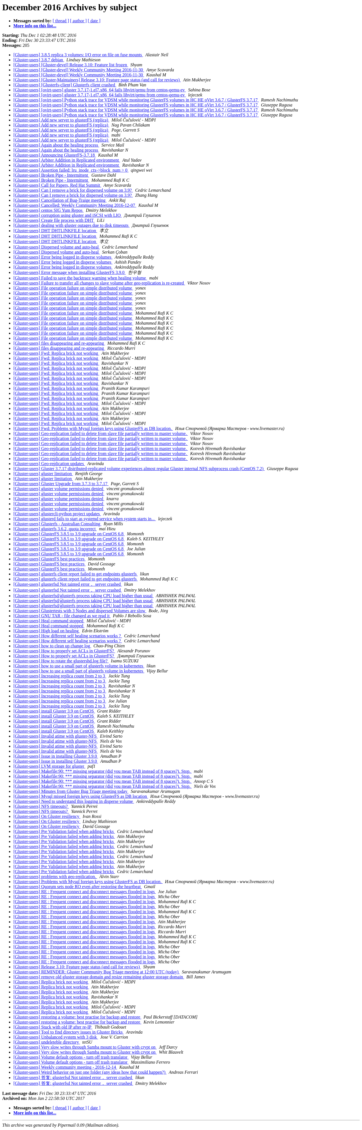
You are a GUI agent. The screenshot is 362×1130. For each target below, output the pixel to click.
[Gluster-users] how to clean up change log (52, 645)
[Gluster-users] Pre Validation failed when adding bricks (64, 831)
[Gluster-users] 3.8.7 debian (38, 59)
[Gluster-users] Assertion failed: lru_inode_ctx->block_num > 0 (70, 170)
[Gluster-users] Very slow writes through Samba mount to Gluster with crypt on (85, 1047)
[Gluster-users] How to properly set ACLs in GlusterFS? (64, 650)
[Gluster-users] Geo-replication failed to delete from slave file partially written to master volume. (100, 433)
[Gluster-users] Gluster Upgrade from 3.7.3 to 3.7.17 (60, 483)
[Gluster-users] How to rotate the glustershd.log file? (61, 660)
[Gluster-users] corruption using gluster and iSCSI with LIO (67, 215)
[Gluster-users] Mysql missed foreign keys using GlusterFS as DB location (80, 796)
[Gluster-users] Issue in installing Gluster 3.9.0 (55, 756)
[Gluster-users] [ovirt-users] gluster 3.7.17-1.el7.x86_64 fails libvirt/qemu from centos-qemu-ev (99, 90)
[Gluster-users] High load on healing (46, 630)
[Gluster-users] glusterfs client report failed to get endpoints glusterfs (75, 574)
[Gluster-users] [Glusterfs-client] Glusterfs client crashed (64, 84)
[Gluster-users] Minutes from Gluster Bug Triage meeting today (70, 791)
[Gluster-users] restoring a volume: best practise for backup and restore (77, 1017)
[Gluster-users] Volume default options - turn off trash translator (70, 1057)
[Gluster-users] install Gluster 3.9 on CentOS (54, 711)
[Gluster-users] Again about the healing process (56, 145)
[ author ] (78, 20)
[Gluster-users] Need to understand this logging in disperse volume (73, 801)
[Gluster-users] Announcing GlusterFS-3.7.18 (54, 155)
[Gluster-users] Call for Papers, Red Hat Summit (57, 185)
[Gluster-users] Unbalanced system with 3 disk (55, 1037)
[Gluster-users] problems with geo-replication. (55, 876)
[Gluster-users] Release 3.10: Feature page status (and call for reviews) (77, 966)
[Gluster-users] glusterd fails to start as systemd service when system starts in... (84, 518)
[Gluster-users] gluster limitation (43, 473)
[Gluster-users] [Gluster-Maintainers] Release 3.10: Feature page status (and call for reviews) (97, 79)
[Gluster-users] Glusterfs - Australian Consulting (57, 523)
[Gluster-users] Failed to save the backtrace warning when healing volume (80, 278)
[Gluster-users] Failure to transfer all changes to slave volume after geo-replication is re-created (99, 283)
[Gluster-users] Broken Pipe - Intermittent (51, 175)
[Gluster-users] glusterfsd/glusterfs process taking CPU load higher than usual (83, 595)
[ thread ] (61, 20)
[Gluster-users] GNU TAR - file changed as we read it (62, 615)
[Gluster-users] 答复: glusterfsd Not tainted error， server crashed (73, 1077)
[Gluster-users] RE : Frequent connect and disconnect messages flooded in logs (84, 891)
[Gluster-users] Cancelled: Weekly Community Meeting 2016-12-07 (74, 205)
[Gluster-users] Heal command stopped (48, 620)
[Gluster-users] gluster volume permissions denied (58, 488)
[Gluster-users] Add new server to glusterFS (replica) (61, 120)
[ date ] (94, 20)
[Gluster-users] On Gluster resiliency (47, 816)
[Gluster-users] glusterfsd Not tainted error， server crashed (67, 584)
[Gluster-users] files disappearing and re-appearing (59, 343)
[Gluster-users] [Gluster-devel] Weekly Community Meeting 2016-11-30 (78, 69)
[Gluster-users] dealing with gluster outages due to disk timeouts (71, 225)
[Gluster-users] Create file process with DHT (54, 220)
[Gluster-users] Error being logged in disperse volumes (63, 257)
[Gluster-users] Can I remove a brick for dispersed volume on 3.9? (73, 190)
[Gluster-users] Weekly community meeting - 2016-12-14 (65, 1067)
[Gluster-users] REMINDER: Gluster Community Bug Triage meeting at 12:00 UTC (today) (96, 971)
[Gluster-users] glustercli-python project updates (57, 513)
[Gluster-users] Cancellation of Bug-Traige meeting (60, 200)
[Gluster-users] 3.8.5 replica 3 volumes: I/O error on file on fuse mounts (78, 54)
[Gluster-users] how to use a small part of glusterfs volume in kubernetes (78, 666)
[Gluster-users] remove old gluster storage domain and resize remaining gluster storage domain (98, 977)
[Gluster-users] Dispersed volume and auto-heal (56, 247)
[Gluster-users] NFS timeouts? (41, 806)
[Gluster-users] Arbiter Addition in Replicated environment (66, 160)
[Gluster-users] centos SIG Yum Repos (48, 210)
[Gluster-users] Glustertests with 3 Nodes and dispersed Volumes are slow (79, 610)
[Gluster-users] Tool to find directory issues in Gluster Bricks (68, 1032)
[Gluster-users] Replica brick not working (51, 982)
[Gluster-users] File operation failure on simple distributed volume (73, 288)
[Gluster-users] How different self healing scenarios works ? (67, 635)
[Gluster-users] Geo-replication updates (49, 463)
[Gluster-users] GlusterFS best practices (49, 559)
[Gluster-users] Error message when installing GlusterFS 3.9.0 (69, 272)
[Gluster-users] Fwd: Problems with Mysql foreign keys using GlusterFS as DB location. (93, 428)
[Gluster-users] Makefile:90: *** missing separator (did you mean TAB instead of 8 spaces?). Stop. (102, 771)
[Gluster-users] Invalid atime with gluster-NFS (55, 736)
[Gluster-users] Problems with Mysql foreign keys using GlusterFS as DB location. (88, 881)
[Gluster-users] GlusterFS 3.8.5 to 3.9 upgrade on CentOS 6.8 (69, 533)
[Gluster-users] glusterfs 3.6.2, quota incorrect (55, 528)
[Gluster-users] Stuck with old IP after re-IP (52, 1027)
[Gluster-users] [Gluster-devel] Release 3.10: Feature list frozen (70, 64)
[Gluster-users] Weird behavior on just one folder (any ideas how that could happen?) (89, 1072)
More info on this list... (34, 25)
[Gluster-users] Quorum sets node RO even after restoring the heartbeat (77, 886)
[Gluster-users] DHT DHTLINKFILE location (55, 230)
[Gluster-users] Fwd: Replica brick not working (56, 353)
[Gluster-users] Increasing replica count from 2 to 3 (59, 676)
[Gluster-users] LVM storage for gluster (49, 766)
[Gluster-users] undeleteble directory (46, 1042)
